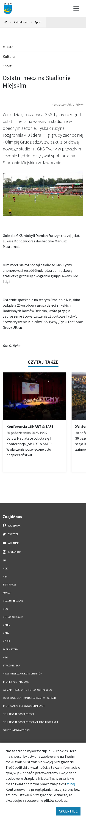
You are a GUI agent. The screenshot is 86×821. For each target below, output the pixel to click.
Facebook (11, 525)
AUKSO (7, 592)
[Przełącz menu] (76, 8)
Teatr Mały (9, 584)
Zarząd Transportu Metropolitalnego (27, 689)
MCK (5, 568)
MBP (5, 576)
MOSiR (6, 641)
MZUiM (6, 625)
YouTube (11, 543)
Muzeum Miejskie (13, 600)
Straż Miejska (11, 665)
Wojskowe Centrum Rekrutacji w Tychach (29, 697)
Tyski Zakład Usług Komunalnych (23, 705)
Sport (38, 22)
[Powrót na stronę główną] (6, 22)
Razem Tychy (10, 649)
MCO (5, 608)
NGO (5, 657)
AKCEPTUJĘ (68, 811)
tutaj (71, 784)
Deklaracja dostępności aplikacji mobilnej (30, 722)
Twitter (10, 534)
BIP (4, 560)
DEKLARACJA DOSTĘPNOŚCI (18, 714)
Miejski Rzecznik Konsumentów (22, 673)
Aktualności (21, 22)
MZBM (6, 633)
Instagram (12, 552)
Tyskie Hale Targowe (16, 681)
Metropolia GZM (13, 617)
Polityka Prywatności (16, 730)
